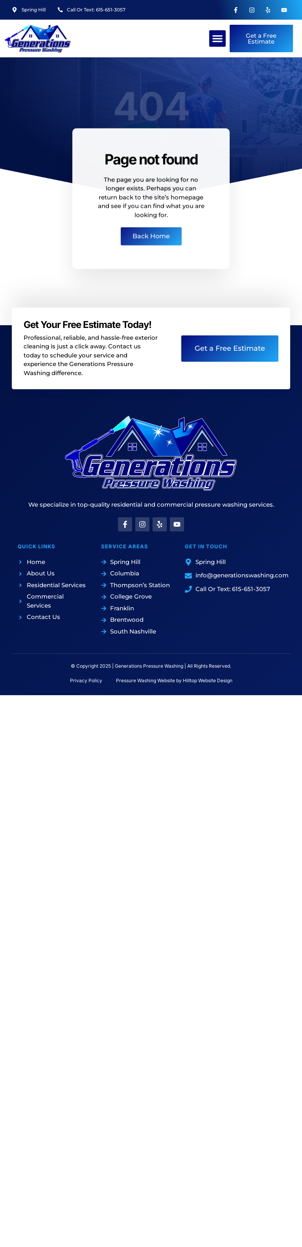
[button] (217, 38)
